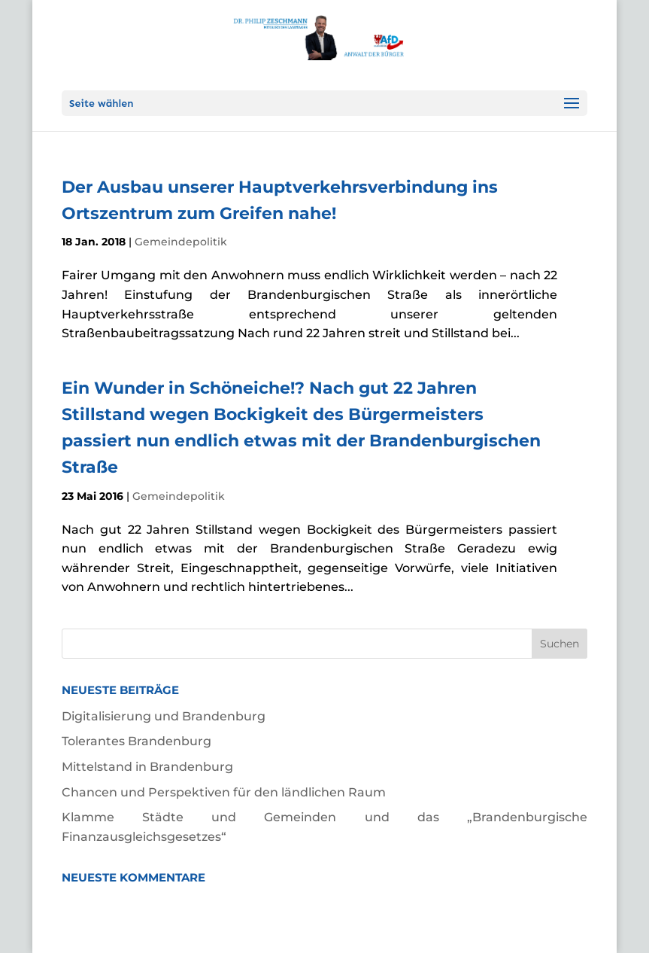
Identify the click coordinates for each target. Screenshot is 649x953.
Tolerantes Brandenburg (136, 741)
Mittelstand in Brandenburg (147, 767)
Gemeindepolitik (181, 241)
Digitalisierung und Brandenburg (163, 716)
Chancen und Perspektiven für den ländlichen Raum (224, 792)
